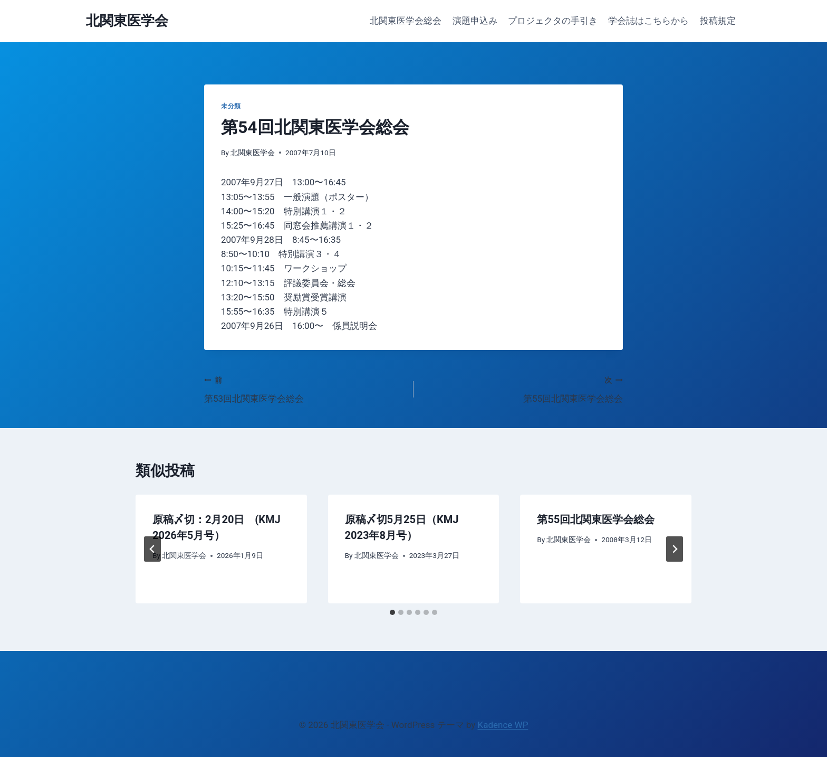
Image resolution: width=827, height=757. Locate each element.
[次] (674, 549)
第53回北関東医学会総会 (304, 388)
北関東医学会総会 (405, 20)
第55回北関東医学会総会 (522, 388)
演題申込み (475, 20)
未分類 (231, 106)
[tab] (392, 612)
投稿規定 (718, 20)
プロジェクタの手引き (553, 20)
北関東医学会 (252, 152)
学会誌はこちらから (648, 20)
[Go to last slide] (152, 549)
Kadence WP (503, 725)
